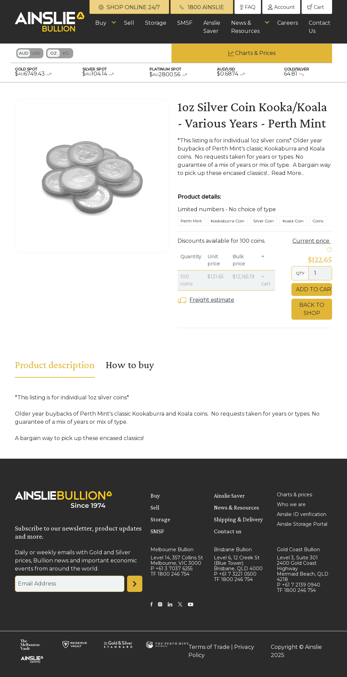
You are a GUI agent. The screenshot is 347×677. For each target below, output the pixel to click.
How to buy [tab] (130, 364)
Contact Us (319, 27)
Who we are (291, 504)
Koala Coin (293, 220)
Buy (100, 23)
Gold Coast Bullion (298, 549)
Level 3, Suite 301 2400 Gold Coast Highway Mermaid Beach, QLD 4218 (302, 568)
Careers (287, 23)
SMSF (184, 23)
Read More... (287, 173)
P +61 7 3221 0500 (235, 574)
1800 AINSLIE (202, 7)
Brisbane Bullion (233, 549)
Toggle (29, 53)
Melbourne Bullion (171, 549)
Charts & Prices (255, 53)
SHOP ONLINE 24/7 (129, 7)
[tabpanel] (173, 418)
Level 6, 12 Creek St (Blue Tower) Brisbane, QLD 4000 (238, 563)
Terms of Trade (209, 647)
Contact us (227, 531)
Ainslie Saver (211, 27)
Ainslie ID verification (301, 514)
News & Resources (245, 27)
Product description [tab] (55, 364)
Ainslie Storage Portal (302, 524)
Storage (155, 23)
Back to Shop (311, 309)
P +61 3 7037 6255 (171, 568)
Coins (317, 220)
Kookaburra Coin (227, 220)
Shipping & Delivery (238, 519)
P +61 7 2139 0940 (298, 585)
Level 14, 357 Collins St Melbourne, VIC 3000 (176, 560)
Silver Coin (263, 220)
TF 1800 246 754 (169, 574)
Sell (129, 23)
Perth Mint (191, 220)
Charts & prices (294, 495)
